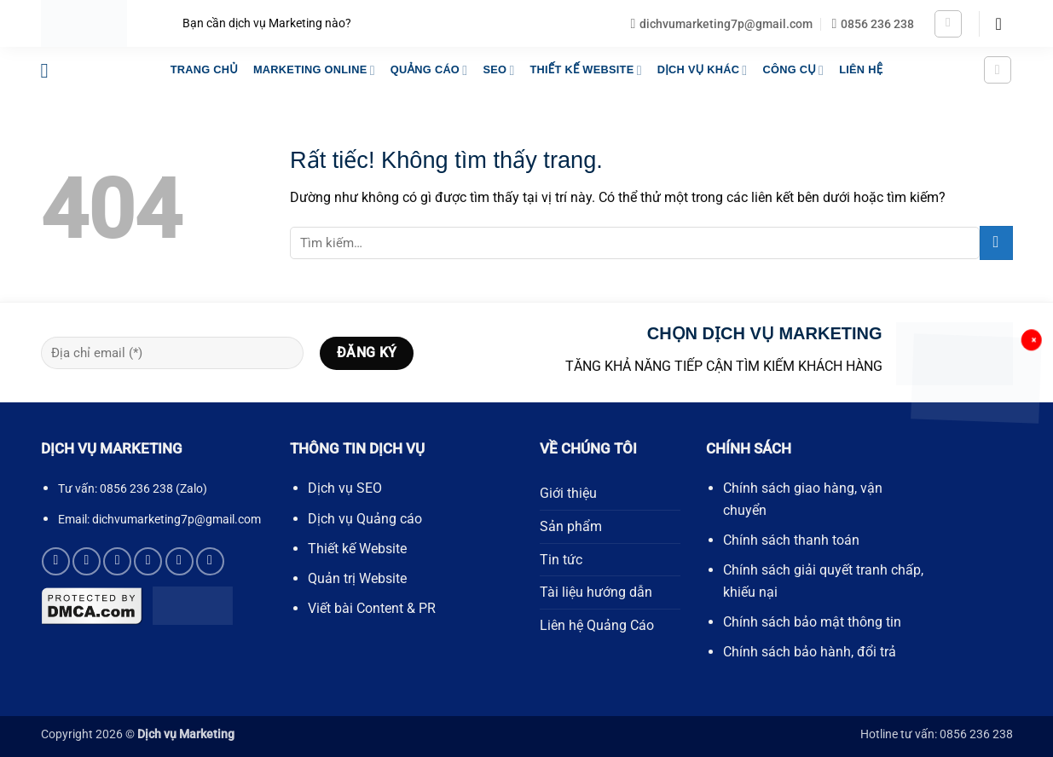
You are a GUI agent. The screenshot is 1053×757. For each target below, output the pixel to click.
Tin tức (561, 560)
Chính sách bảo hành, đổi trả (809, 652)
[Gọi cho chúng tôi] (148, 561)
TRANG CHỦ (204, 69)
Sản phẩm (571, 526)
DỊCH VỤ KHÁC (702, 70)
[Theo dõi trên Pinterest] (179, 561)
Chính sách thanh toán (791, 540)
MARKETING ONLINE (314, 70)
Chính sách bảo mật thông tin (812, 622)
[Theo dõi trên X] (86, 561)
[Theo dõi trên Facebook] (56, 561)
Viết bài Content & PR (372, 608)
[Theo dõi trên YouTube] (210, 561)
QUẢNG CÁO (429, 70)
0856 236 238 (136, 489)
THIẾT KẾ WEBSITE (585, 70)
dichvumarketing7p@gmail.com (176, 519)
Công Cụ (793, 70)
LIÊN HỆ (860, 69)
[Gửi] (996, 242)
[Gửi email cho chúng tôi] (117, 561)
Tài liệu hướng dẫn (596, 592)
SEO (498, 70)
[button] (948, 24)
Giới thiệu (568, 493)
